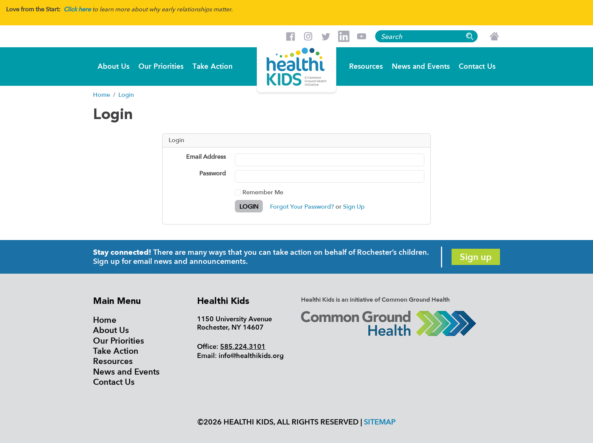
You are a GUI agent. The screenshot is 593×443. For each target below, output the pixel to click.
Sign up (476, 257)
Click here (77, 9)
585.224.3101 (242, 347)
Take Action (212, 66)
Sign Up (354, 207)
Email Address (206, 157)
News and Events (421, 66)
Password (212, 174)
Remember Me (259, 192)
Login (248, 207)
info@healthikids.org (251, 356)
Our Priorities (160, 66)
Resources (366, 66)
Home (104, 320)
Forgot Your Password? (302, 207)
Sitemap (380, 422)
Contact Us (477, 66)
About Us (113, 66)
